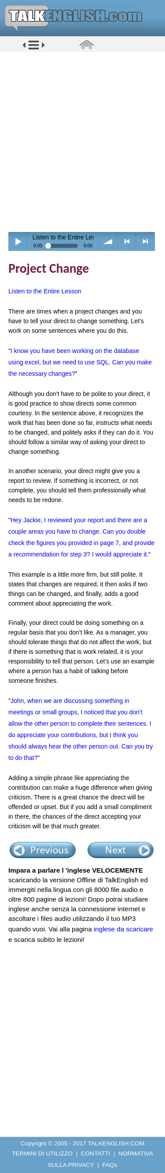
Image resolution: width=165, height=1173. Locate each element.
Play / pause (17, 241)
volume (108, 241)
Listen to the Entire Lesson (44, 291)
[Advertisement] (82, 141)
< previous (127, 241)
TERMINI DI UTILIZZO (42, 1153)
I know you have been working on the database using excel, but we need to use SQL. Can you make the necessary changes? (80, 362)
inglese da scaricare (123, 929)
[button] (33, 49)
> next (145, 241)
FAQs (109, 1165)
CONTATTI (95, 1153)
